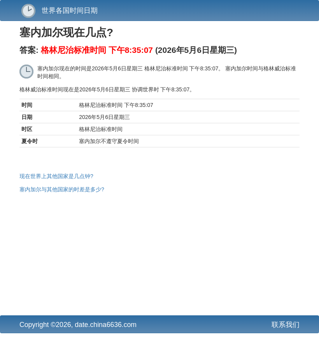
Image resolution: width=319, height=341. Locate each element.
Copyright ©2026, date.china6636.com (78, 325)
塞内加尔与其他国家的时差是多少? (61, 189)
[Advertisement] (159, 253)
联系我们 (286, 325)
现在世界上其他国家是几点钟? (56, 176)
